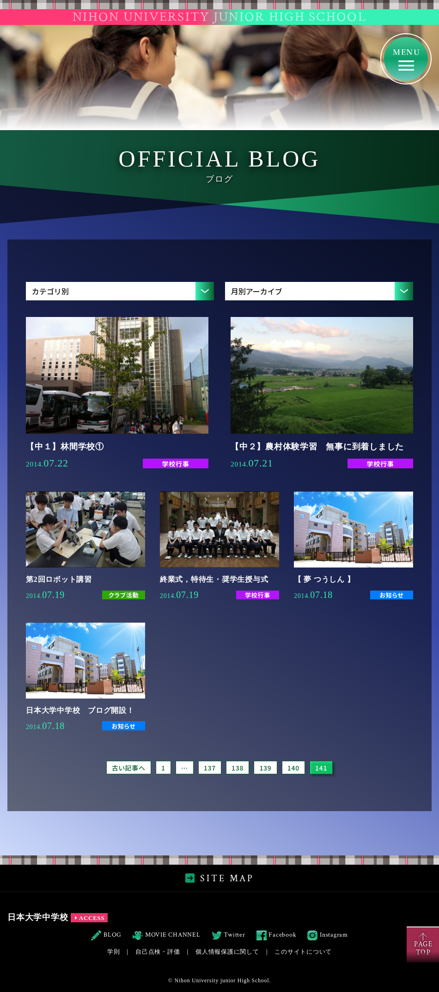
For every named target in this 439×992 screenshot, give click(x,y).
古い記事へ (129, 767)
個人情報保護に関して (227, 951)
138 (238, 767)
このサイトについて (303, 951)
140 (293, 767)
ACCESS (89, 917)
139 (265, 767)
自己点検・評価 (157, 951)
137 (210, 767)
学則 (113, 951)
